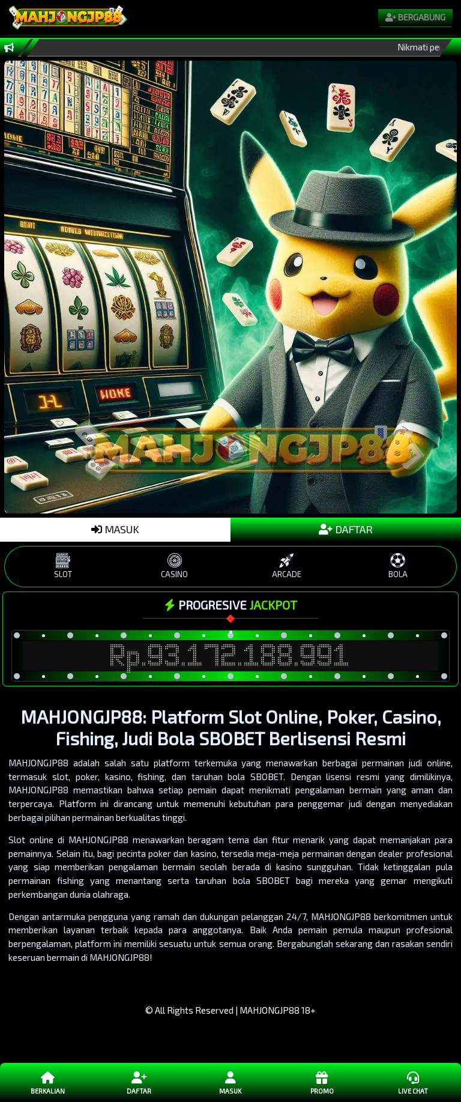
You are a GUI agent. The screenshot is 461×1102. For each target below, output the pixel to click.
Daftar (139, 1082)
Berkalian (48, 1082)
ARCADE (286, 566)
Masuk (230, 1082)
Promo (321, 1082)
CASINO (174, 566)
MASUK (115, 529)
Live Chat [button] (413, 1082)
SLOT (63, 566)
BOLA (398, 566)
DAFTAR (346, 529)
